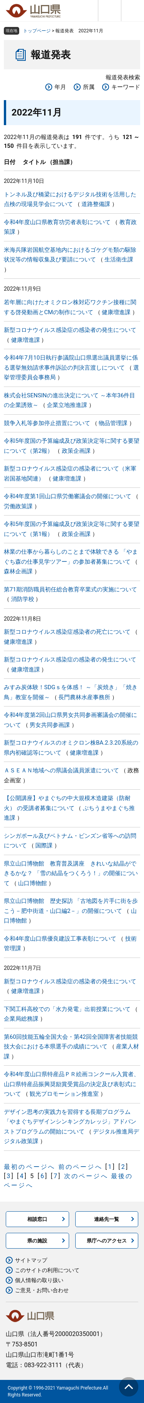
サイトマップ (31, 1260)
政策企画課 (76, 450)
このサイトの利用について (47, 1270)
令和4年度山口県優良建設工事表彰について (60, 938)
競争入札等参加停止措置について (47, 423)
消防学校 (22, 599)
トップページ (37, 30)
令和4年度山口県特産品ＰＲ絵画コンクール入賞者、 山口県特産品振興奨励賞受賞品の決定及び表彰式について (71, 1084)
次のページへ (86, 1176)
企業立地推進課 (67, 405)
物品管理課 (113, 423)
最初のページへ (29, 1166)
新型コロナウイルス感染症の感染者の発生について (70, 329)
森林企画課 (18, 571)
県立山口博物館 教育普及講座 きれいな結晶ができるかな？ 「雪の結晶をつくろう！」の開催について (71, 873)
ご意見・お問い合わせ (42, 1290)
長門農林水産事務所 (84, 697)
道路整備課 (95, 204)
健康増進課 (116, 312)
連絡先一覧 (106, 1219)
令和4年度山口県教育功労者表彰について (57, 222)
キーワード (125, 87)
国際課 (44, 845)
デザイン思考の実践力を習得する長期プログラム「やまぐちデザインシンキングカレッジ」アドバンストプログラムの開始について (70, 1121)
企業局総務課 (21, 1018)
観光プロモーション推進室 (64, 1093)
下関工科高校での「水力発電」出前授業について (67, 1009)
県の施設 (37, 1241)
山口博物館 (32, 883)
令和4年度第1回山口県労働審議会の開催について (67, 496)
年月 (60, 87)
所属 (88, 87)
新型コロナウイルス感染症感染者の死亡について (67, 631)
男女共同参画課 (50, 725)
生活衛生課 (118, 259)
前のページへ (80, 1166)
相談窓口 (37, 1219)
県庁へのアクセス (107, 1241)
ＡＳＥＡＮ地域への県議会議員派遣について (61, 770)
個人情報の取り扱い (39, 1280)
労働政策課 (18, 506)
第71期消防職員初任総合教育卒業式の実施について (70, 589)
